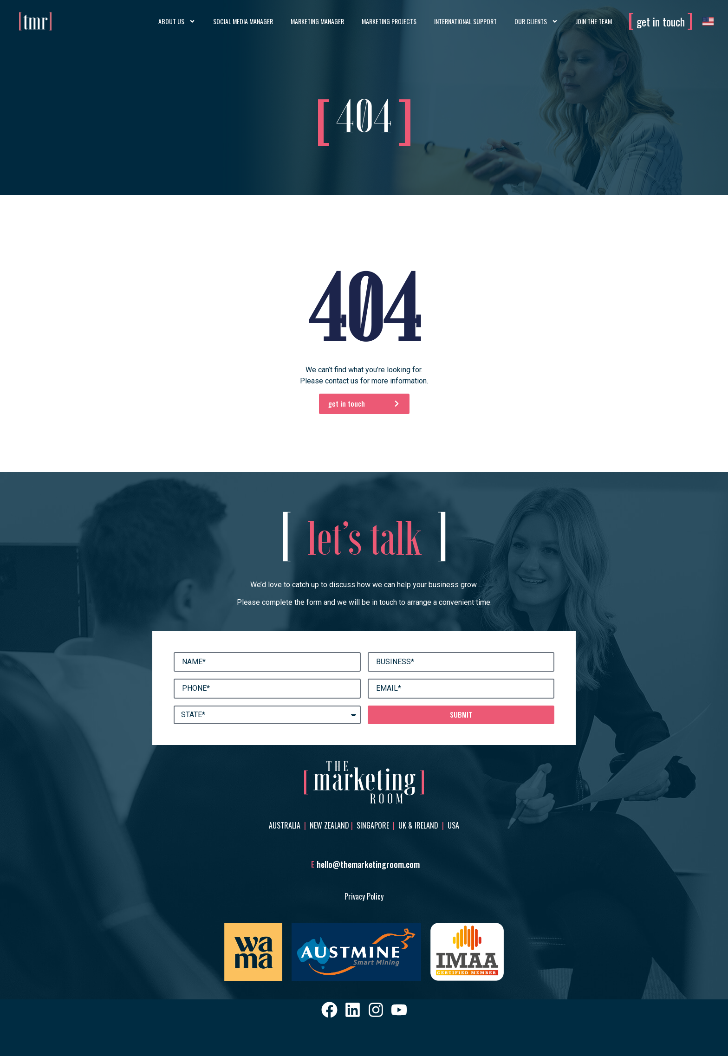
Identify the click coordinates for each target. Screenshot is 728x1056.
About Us (176, 21)
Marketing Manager (317, 21)
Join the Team (594, 21)
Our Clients (536, 21)
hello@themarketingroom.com (368, 864)
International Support (465, 21)
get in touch (660, 21)
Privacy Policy (364, 896)
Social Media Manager (243, 21)
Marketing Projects (389, 21)
